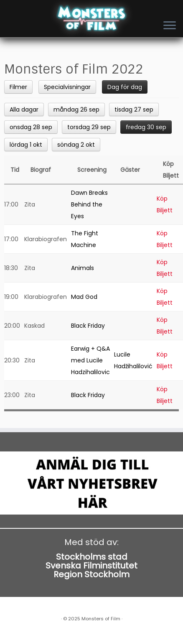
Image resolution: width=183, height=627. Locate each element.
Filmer (18, 87)
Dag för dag (124, 87)
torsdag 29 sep (89, 127)
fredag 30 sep (146, 127)
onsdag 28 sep (31, 127)
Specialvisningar (67, 87)
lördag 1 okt (26, 144)
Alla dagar (24, 109)
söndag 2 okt (76, 144)
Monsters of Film (100, 618)
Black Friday (88, 325)
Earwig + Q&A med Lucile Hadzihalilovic (90, 360)
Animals (82, 268)
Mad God (84, 297)
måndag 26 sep (76, 109)
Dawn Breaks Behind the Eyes (89, 204)
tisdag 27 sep (133, 109)
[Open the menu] (169, 26)
